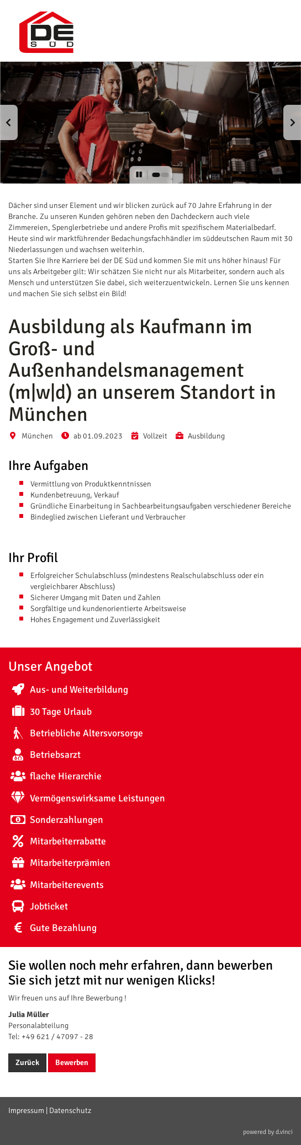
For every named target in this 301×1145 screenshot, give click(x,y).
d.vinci (284, 1132)
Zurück (27, 1062)
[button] (9, 122)
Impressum (26, 1110)
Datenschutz (70, 1110)
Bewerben (71, 1062)
